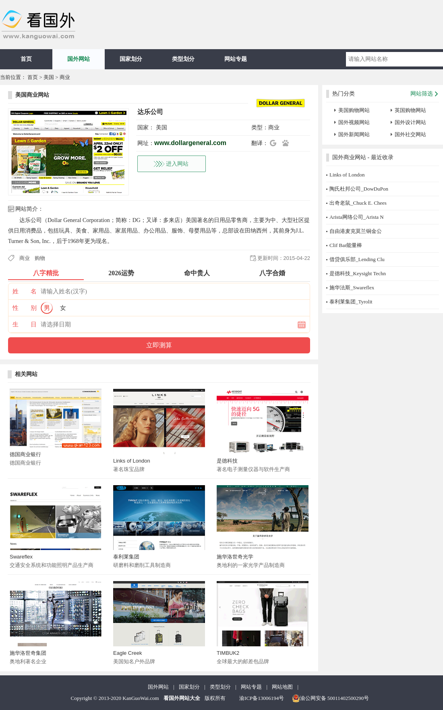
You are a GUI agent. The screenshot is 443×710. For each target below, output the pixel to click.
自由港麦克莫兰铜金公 (355, 231)
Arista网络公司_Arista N (356, 217)
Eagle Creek (127, 653)
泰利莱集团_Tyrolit (351, 302)
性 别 (24, 308)
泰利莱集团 (126, 557)
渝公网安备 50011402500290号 (330, 698)
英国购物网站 (410, 110)
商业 (65, 77)
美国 (48, 77)
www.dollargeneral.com (190, 142)
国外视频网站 (354, 122)
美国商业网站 (32, 95)
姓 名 (24, 291)
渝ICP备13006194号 (261, 698)
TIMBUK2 (228, 653)
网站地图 (282, 687)
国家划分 (131, 59)
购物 (40, 258)
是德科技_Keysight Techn (357, 273)
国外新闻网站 (354, 134)
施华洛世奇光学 (235, 557)
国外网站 (78, 59)
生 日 (24, 324)
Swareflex (21, 557)
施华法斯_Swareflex (351, 287)
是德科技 (227, 461)
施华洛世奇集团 (28, 653)
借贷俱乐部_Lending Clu (357, 259)
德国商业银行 (25, 454)
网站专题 (235, 59)
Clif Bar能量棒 (345, 245)
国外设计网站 (410, 122)
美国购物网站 (354, 110)
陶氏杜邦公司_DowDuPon (358, 189)
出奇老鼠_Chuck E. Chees (358, 203)
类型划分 (183, 59)
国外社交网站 (410, 134)
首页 (26, 59)
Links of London (131, 461)
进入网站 (177, 164)
